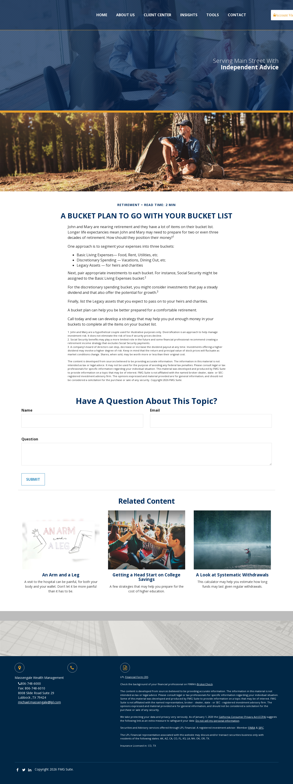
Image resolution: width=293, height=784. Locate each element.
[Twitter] (24, 770)
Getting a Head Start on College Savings (146, 577)
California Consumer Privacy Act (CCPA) (242, 716)
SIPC (261, 727)
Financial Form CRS (136, 677)
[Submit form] (33, 479)
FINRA (251, 727)
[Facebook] (18, 770)
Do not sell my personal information (217, 720)
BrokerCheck (205, 684)
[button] (125, 14)
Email (155, 410)
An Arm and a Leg (60, 575)
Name (26, 410)
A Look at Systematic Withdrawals (232, 575)
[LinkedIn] (30, 770)
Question (29, 439)
